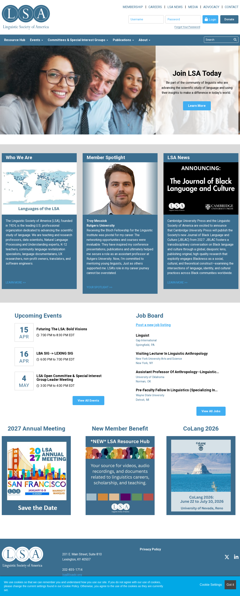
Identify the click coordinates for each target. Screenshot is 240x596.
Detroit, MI (143, 400)
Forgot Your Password (187, 27)
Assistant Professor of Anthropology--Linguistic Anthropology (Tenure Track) (176, 372)
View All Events (88, 400)
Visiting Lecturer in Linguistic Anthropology (172, 354)
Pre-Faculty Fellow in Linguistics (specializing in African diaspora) (175, 390)
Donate (229, 19)
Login (212, 19)
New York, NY (145, 363)
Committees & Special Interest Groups (78, 40)
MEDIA (193, 7)
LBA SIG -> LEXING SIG (54, 353)
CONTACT (231, 7)
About (144, 40)
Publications (123, 40)
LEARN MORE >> (16, 283)
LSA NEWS (175, 7)
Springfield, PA (145, 345)
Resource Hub (14, 40)
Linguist (143, 336)
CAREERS (155, 7)
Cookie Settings (211, 584)
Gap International (146, 340)
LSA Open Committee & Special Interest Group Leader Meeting (69, 378)
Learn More (197, 106)
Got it (230, 584)
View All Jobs (211, 411)
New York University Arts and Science (159, 359)
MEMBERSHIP (133, 7)
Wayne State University (150, 395)
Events (36, 40)
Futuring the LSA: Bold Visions (61, 329)
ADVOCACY (211, 7)
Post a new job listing (153, 325)
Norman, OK (143, 381)
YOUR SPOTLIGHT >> (99, 287)
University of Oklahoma (150, 377)
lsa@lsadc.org (72, 575)
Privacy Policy (150, 549)
